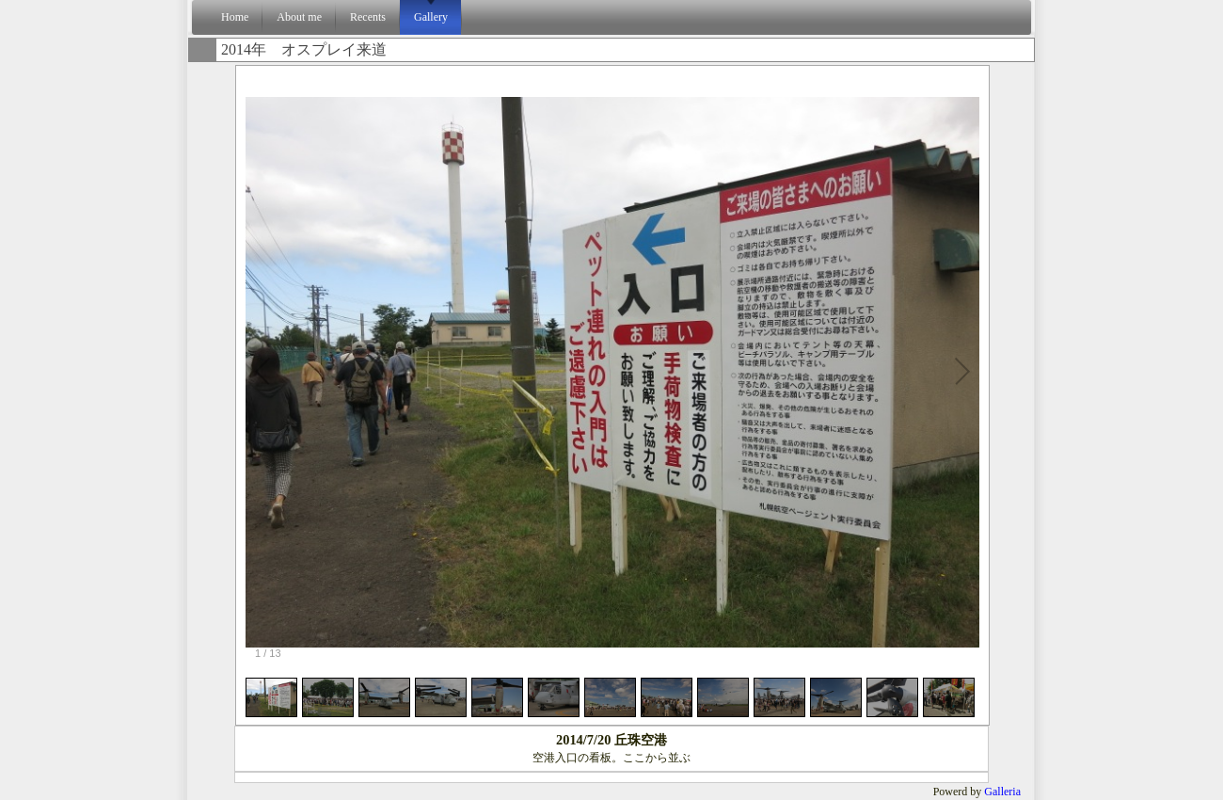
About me (299, 17)
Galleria (1002, 791)
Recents (368, 17)
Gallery (431, 17)
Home (234, 17)
